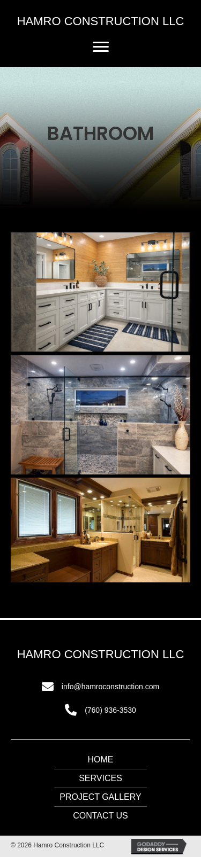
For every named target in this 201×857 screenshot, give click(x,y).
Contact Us (100, 815)
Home (100, 759)
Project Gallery (100, 796)
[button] (101, 47)
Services (100, 778)
